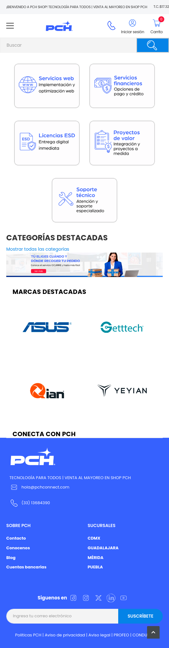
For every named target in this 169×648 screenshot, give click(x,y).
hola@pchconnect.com (45, 487)
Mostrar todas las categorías (37, 249)
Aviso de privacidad (65, 635)
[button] (153, 632)
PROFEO (121, 635)
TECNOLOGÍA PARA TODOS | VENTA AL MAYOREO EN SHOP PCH (70, 478)
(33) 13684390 (35, 503)
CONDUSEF (143, 635)
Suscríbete (140, 616)
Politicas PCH (28, 635)
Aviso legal (99, 635)
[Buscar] (152, 45)
